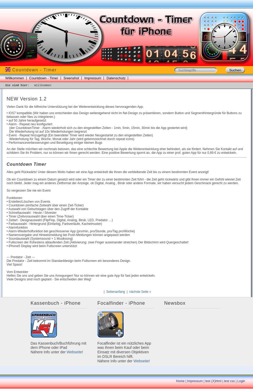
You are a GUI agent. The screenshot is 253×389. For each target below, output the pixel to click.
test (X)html (213, 381)
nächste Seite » (140, 292)
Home (180, 381)
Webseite (74, 352)
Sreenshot (71, 78)
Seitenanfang (115, 292)
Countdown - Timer (43, 78)
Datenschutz (115, 78)
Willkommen (14, 78)
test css (229, 381)
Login (241, 381)
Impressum (92, 78)
